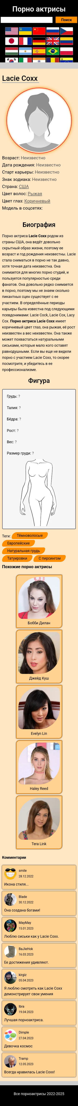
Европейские (18, 543)
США (24, 186)
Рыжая (35, 193)
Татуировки (17, 558)
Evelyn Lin (39, 733)
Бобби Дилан (39, 623)
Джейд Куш (39, 678)
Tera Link (39, 844)
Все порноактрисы (30, 1094)
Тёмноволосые (30, 535)
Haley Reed (39, 789)
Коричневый (37, 200)
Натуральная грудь (23, 551)
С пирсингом (50, 558)
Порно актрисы (39, 9)
